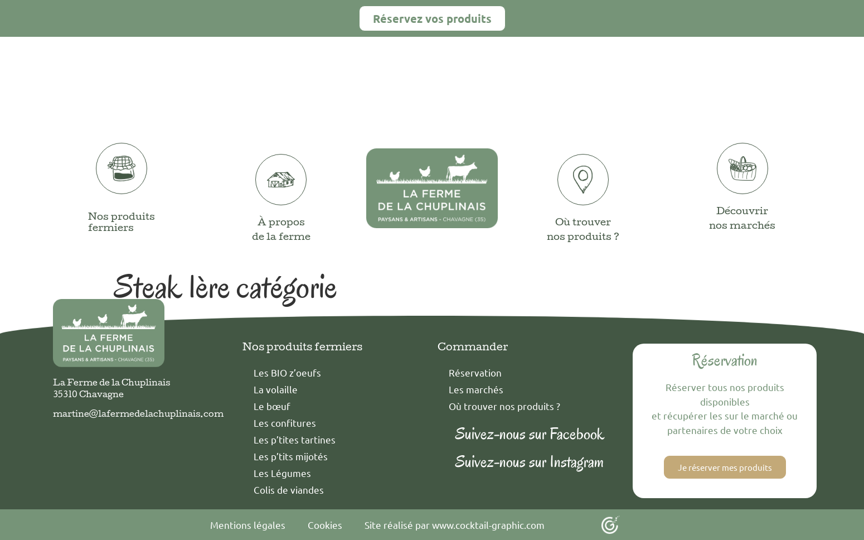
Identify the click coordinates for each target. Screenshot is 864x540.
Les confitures (285, 422)
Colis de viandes (289, 489)
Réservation (475, 372)
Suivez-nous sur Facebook (529, 434)
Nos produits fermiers (121, 223)
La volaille (276, 389)
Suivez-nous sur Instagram (529, 461)
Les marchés (476, 389)
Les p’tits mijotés (291, 456)
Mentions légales (247, 525)
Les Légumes (282, 473)
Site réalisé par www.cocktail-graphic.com (455, 525)
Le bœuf (272, 406)
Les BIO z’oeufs (287, 372)
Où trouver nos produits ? (504, 406)
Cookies (325, 525)
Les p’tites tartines (295, 439)
